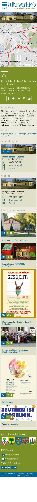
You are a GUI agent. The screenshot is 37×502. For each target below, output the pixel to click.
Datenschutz (21, 474)
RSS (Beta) (26, 476)
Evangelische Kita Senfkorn (13, 157)
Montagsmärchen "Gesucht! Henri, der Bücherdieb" (17, 323)
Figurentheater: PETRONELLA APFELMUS (13, 265)
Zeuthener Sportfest (10, 424)
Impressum (30, 474)
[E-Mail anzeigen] (15, 165)
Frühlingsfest (7, 402)
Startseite (18, 476)
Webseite (12, 168)
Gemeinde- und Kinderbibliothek (14, 240)
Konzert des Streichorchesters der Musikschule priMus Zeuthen (15, 351)
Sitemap (32, 476)
